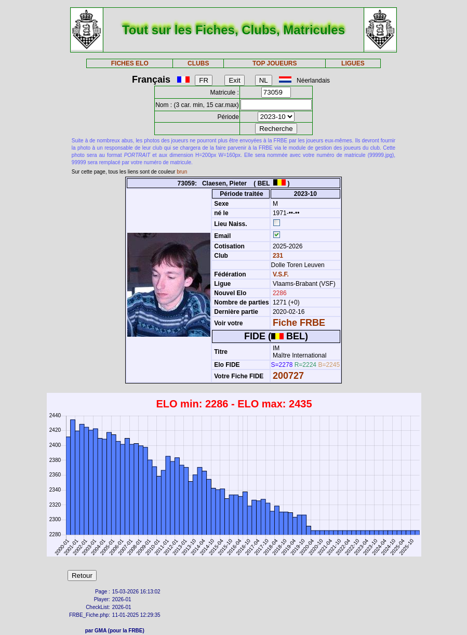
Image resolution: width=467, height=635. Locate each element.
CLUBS (198, 63)
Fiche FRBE (299, 322)
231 (277, 255)
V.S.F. (281, 274)
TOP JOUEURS (274, 63)
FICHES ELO (130, 63)
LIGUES (353, 63)
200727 (288, 376)
